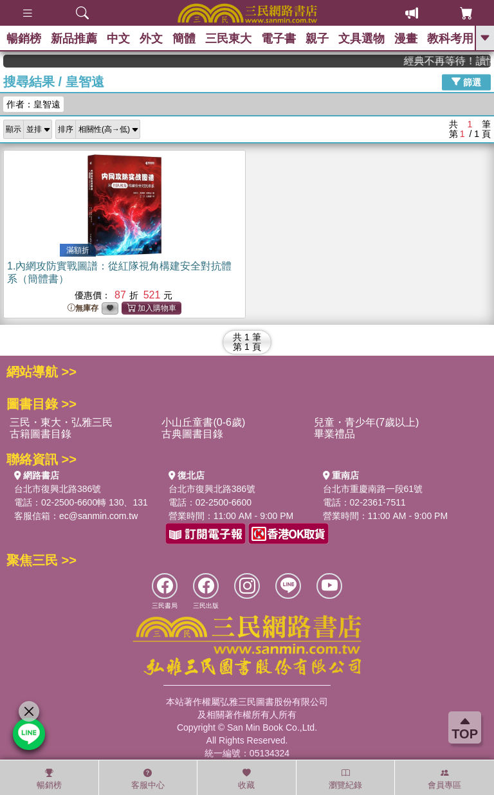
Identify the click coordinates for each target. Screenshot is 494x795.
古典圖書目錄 (192, 433)
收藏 (246, 779)
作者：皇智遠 (33, 104)
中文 (118, 38)
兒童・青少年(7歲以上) (366, 422)
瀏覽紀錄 (345, 779)
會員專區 (444, 779)
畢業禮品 (334, 433)
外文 (151, 38)
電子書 (278, 38)
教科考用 (450, 38)
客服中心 (148, 779)
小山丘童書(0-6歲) (203, 422)
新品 (74, 38)
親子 (317, 38)
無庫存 (83, 308)
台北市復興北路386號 (57, 489)
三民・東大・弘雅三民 (61, 422)
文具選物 (361, 38)
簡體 (184, 38)
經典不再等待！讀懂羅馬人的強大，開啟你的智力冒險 (454, 60)
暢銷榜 (23, 38)
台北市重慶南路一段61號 (373, 489)
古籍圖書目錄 (40, 433)
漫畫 (405, 38)
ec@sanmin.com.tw (98, 516)
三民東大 (228, 38)
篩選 (466, 82)
